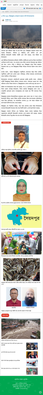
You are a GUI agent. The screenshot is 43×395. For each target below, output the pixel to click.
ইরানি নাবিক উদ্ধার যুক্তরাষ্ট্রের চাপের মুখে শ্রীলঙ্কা (10, 360)
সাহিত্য (37, 5)
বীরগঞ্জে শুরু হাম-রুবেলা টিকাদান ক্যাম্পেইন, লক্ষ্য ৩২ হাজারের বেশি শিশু (17, 256)
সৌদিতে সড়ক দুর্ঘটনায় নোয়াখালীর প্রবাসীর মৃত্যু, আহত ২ (13, 149)
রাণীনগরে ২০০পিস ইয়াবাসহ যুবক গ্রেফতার (10, 176)
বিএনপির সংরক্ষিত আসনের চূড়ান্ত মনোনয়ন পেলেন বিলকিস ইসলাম (16, 203)
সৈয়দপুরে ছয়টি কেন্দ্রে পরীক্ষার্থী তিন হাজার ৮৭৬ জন (12, 229)
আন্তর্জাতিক (15, 5)
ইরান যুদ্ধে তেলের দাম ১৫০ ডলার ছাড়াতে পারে (10, 368)
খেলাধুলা (22, 5)
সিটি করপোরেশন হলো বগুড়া (32, 8)
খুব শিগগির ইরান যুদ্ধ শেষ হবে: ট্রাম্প (8, 352)
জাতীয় (4, 5)
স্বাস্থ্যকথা (32, 5)
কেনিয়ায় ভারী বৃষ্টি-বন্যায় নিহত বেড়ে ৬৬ (9, 340)
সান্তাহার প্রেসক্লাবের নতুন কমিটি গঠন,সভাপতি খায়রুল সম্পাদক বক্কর (16, 311)
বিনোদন (27, 5)
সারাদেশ (9, 5)
